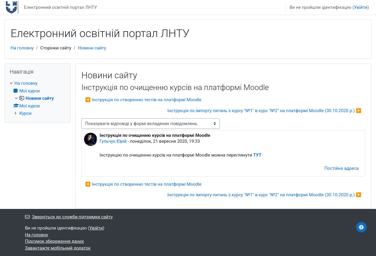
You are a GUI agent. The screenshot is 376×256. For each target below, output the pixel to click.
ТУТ (257, 155)
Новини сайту (92, 48)
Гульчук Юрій (113, 141)
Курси (25, 113)
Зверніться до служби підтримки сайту (69, 217)
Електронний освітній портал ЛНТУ (60, 7)
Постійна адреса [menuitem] (341, 168)
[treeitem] (38, 98)
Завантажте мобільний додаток (57, 248)
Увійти (360, 7)
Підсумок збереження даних (54, 241)
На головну (22, 48)
